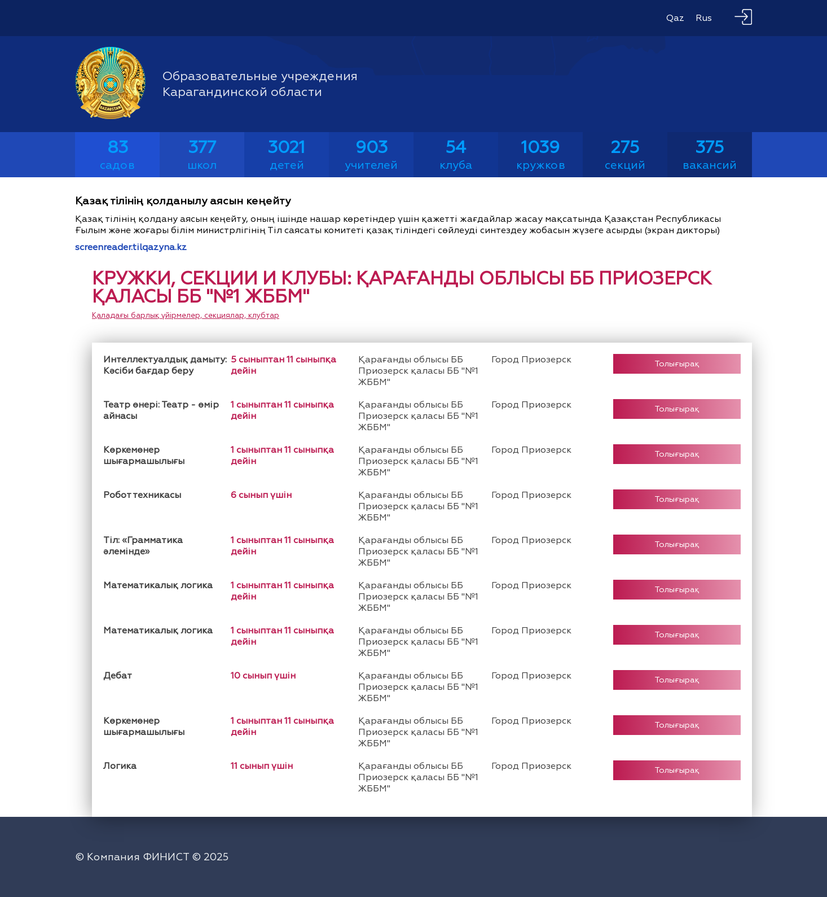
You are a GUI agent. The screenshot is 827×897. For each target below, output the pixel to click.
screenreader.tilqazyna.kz (131, 247)
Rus (704, 18)
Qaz (675, 18)
